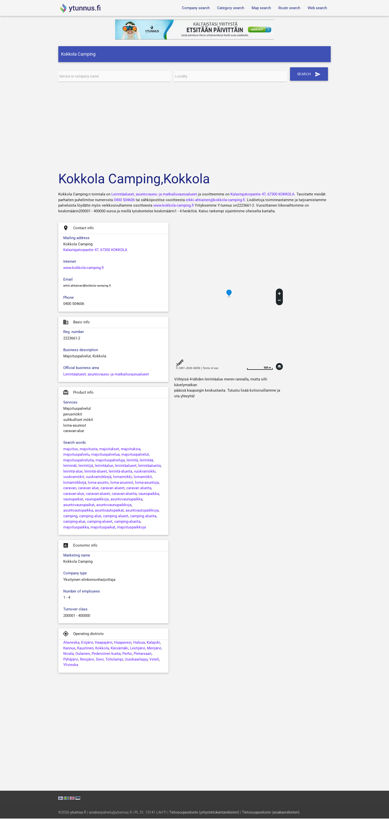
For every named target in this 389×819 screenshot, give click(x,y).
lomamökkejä (74, 483)
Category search (230, 8)
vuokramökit (73, 477)
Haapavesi (122, 643)
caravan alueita (138, 488)
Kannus (69, 648)
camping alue (90, 516)
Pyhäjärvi (70, 660)
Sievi (100, 660)
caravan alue (88, 488)
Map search (261, 8)
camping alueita (143, 516)
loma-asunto (98, 483)
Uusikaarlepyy (136, 660)
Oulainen (82, 654)
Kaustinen (85, 648)
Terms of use (210, 368)
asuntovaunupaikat (79, 505)
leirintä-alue (73, 472)
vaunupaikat (73, 499)
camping (70, 516)
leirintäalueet (125, 466)
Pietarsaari (143, 654)
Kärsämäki (119, 648)
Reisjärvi (87, 660)
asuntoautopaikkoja (142, 511)
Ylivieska (70, 665)
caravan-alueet (98, 494)
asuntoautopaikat (109, 511)
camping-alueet (99, 522)
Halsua (139, 643)
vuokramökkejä (98, 477)
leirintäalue (104, 466)
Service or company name (81, 76)
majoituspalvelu (76, 455)
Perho (127, 654)
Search (309, 74)
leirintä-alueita (120, 472)
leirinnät (70, 466)
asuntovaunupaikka (126, 499)
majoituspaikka (76, 527)
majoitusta (88, 449)
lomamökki (122, 477)
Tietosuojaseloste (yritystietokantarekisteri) (204, 813)
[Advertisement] (194, 126)
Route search (289, 8)
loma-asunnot (121, 483)
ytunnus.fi (78, 813)
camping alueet (115, 516)
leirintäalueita (149, 466)
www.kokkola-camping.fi (173, 206)
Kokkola (102, 648)
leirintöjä (85, 466)
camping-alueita (127, 522)
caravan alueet (112, 488)
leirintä (132, 460)
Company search (196, 8)
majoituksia (130, 449)
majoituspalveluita (78, 460)
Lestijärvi (137, 648)
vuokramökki (145, 472)
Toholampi (114, 660)
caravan (69, 488)
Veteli (154, 660)
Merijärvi (154, 648)
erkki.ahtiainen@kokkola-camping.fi (215, 200)
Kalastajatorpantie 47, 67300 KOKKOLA (262, 194)
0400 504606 (124, 200)
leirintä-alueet (95, 472)
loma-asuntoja (147, 483)
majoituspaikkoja (131, 527)
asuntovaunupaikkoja (113, 505)
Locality (181, 76)
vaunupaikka (148, 494)
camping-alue (74, 522)
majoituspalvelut (135, 455)
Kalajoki (153, 643)
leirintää (146, 460)
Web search (317, 8)
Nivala (68, 654)
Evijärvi (87, 643)
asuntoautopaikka (78, 511)
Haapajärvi (103, 643)
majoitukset (109, 449)
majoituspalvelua (105, 455)
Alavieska (71, 643)
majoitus (70, 449)
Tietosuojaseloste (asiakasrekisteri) (270, 813)
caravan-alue (73, 494)
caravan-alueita (124, 494)
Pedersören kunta (106, 654)
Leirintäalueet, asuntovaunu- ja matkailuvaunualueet (154, 194)
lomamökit (143, 477)
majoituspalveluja (110, 460)
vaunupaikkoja (97, 499)
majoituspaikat (103, 527)
